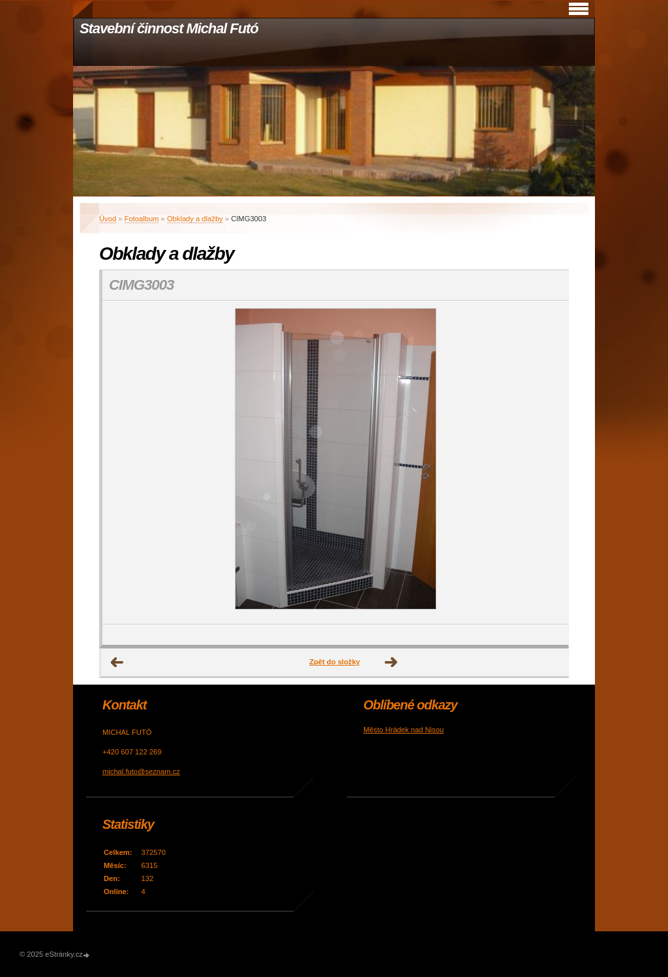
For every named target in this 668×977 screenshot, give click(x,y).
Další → (391, 662)
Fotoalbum (142, 219)
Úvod (107, 219)
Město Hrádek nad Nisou (403, 730)
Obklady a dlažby (195, 219)
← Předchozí (117, 662)
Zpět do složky (334, 662)
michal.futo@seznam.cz (141, 771)
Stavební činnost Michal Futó (169, 28)
